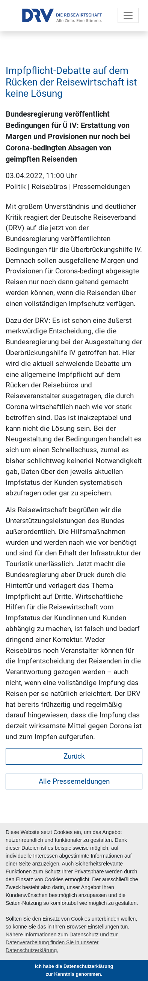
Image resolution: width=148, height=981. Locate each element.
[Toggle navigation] (128, 15)
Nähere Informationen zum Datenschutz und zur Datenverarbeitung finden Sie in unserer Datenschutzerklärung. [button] (62, 942)
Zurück (74, 756)
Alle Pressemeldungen (74, 781)
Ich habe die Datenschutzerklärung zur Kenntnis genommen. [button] (74, 970)
